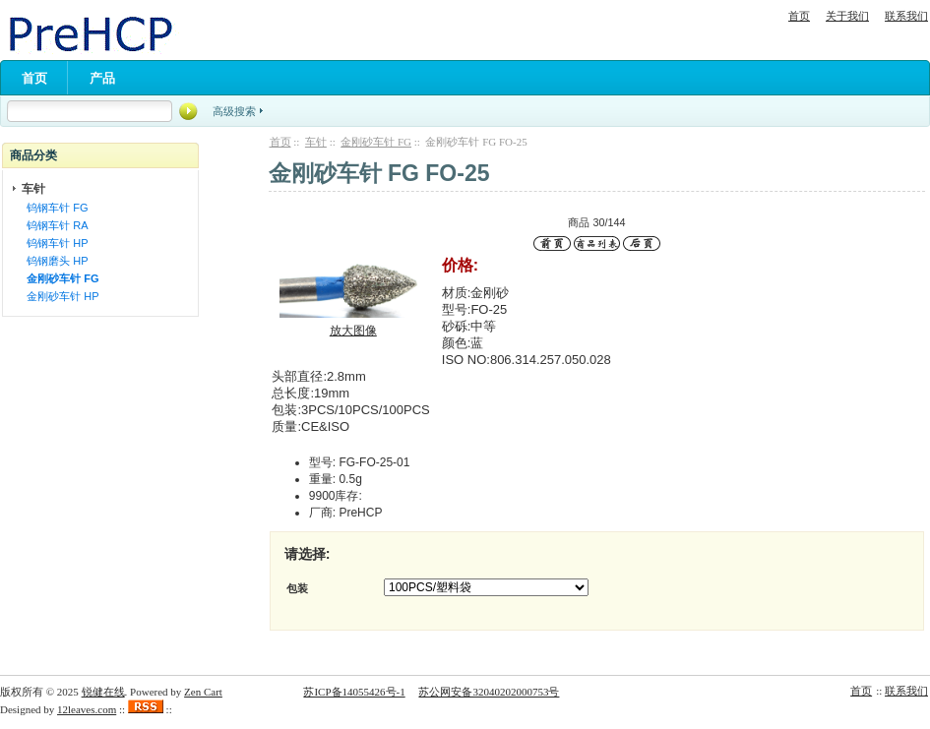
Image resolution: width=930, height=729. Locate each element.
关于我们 (847, 16)
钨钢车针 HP (54, 243)
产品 (102, 78)
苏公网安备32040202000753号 (488, 692)
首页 (799, 16)
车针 (316, 142)
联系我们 (906, 16)
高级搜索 (234, 111)
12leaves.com (86, 709)
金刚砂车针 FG (376, 142)
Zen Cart (203, 692)
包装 (297, 588)
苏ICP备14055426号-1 (353, 692)
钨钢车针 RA (54, 225)
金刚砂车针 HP (59, 296)
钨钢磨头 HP (54, 261)
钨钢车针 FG (54, 207)
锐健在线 (103, 692)
